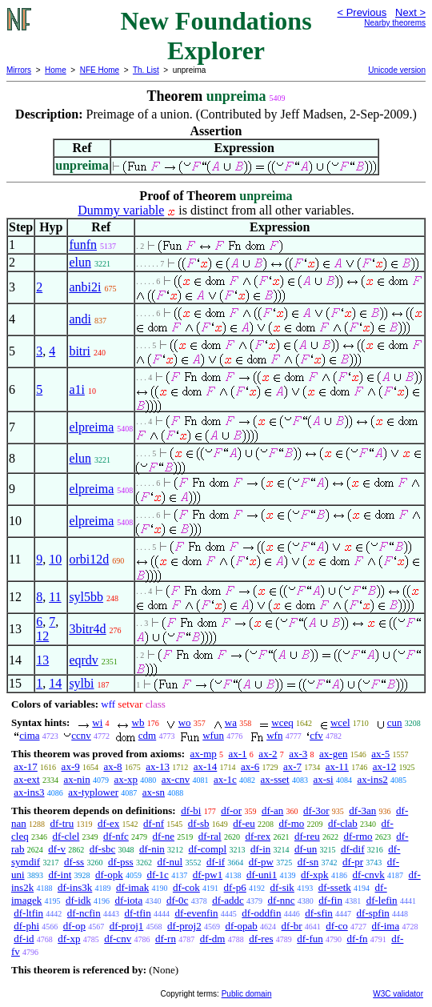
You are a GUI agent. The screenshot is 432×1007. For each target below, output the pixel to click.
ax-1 (238, 754)
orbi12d (89, 559)
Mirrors (18, 70)
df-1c (157, 875)
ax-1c (225, 779)
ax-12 (385, 766)
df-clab (343, 823)
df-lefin (382, 900)
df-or (231, 810)
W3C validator (398, 993)
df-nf (153, 823)
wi (97, 722)
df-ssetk (334, 887)
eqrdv (83, 660)
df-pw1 (208, 875)
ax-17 (26, 766)
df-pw (261, 862)
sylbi (81, 683)
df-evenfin (196, 913)
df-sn (308, 862)
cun (394, 722)
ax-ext (26, 779)
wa (231, 722)
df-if (215, 862)
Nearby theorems (395, 22)
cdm (147, 735)
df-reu (307, 836)
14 (55, 683)
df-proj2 (184, 926)
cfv (316, 735)
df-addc (228, 900)
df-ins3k (75, 887)
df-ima (386, 926)
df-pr (352, 862)
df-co (336, 926)
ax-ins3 (29, 792)
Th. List (146, 70)
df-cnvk (368, 875)
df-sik (282, 887)
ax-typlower (93, 792)
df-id (24, 939)
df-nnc (281, 900)
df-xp (69, 939)
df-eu (243, 823)
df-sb (199, 823)
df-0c (177, 900)
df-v (57, 849)
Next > (410, 12)
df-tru (62, 823)
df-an (272, 810)
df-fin (330, 900)
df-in (260, 849)
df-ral (210, 836)
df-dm (213, 939)
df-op (74, 926)
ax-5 (380, 754)
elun (80, 262)
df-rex (257, 836)
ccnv (81, 735)
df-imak (132, 887)
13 (42, 660)
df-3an (362, 810)
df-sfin (319, 913)
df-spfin (373, 913)
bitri (79, 351)
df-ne (163, 836)
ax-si (323, 779)
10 (55, 559)
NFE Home (99, 70)
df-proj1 (127, 926)
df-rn (165, 939)
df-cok (186, 887)
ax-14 (206, 766)
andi (80, 319)
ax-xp (126, 779)
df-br (292, 926)
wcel (340, 722)
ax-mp (203, 754)
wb (138, 722)
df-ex (108, 823)
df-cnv (117, 939)
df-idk (78, 900)
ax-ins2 (372, 779)
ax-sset (275, 779)
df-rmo (357, 836)
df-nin (152, 849)
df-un (305, 849)
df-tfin (137, 913)
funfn (83, 244)
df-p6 (235, 887)
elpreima (91, 427)
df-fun (310, 939)
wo (184, 722)
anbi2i (85, 287)
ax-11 (337, 766)
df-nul (169, 862)
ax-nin (76, 779)
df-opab (241, 926)
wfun (213, 735)
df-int (59, 875)
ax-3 (298, 754)
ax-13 (158, 766)
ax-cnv (176, 779)
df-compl (208, 849)
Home (55, 70)
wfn (274, 735)
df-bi (191, 810)
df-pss (121, 862)
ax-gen (333, 754)
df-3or (316, 810)
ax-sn (153, 792)
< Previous (361, 12)
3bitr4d (87, 629)
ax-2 (267, 754)
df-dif (353, 849)
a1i (77, 389)
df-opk (109, 875)
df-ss (74, 862)
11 (55, 597)
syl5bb (86, 597)
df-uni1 (261, 875)
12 (42, 636)
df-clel (65, 836)
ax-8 (112, 766)
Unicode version (397, 70)
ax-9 (71, 766)
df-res (261, 939)
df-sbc (103, 849)
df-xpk (315, 875)
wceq (282, 722)
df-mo (291, 823)
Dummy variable (121, 210)
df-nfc (116, 836)
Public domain (247, 993)
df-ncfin (84, 913)
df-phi (26, 926)
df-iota (129, 900)
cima (29, 735)
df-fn (357, 939)
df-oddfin (261, 913)
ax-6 (250, 766)
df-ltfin (28, 913)
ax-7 (292, 766)
